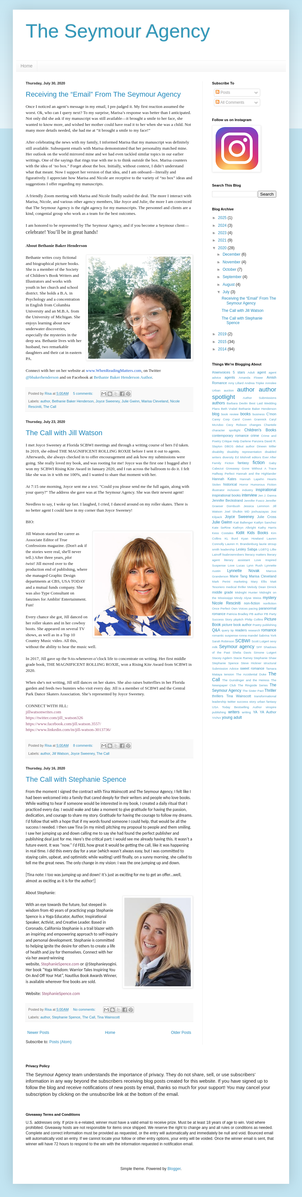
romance (268, 630)
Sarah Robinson (223, 641)
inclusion (233, 490)
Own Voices (239, 608)
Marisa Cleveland (154, 401)
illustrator (218, 490)
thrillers (217, 696)
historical (230, 484)
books (245, 414)
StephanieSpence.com (60, 964)
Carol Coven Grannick (249, 419)
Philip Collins (254, 619)
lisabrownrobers (233, 554)
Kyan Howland (252, 538)
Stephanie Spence (66, 1017)
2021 (223, 240)
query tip (228, 630)
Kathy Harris (267, 527)
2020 (223, 248)
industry (247, 490)
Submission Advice (225, 668)
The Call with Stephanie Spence (76, 779)
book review (230, 414)
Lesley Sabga (246, 549)
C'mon (271, 414)
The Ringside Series (253, 685)
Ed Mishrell (243, 457)
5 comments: (83, 393)
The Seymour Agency (118, 31)
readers (241, 630)
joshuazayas (260, 511)
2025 (223, 218)
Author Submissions (259, 398)
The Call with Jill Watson (64, 433)
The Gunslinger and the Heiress (245, 680)
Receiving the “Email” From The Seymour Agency (103, 94)
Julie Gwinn (130, 401)
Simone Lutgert (265, 652)
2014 (223, 349)
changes (255, 425)
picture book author (237, 625)
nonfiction (269, 603)
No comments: (85, 1009)
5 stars (239, 372)
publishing (269, 625)
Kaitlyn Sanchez (265, 522)
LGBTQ (264, 549)
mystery (269, 597)
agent (261, 372)
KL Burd (231, 538)
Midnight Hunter (246, 592)
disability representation (244, 451)
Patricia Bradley (237, 614)
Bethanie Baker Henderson (73, 401)
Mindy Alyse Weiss (247, 598)
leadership (228, 549)
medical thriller (236, 587)
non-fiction (252, 603)
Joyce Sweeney (108, 401)
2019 (223, 334)
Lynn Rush (254, 565)
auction (229, 390)
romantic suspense (225, 635)
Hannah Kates (224, 479)
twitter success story (241, 701)
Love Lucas (236, 565)
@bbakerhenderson (42, 377)
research (254, 630)
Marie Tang (238, 576)
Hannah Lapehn (252, 479)
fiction (259, 462)
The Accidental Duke (251, 674)
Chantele (270, 425)
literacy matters (255, 554)
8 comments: (83, 745)
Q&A (216, 630)
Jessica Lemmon (256, 506)
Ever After (269, 457)
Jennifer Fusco (254, 500)
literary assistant (237, 560)
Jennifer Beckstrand (227, 500)
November (232, 262)
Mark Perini (221, 581)
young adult (232, 717)
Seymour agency (236, 646)
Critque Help (230, 441)
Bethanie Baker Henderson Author (123, 377)
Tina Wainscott (108, 1017)
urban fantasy (266, 701)
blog (215, 414)
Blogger (174, 1168)
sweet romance (252, 668)
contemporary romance (230, 435)
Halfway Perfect (223, 473)
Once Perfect (221, 608)
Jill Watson (60, 753)
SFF (259, 647)
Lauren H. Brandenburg (241, 544)
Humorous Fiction (263, 484)
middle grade (222, 592)
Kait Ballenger (243, 522)
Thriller (270, 690)
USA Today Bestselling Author (237, 707)
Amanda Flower (251, 377)
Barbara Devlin (236, 403)
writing (246, 712)
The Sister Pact (252, 690)
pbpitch (239, 619)
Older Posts (181, 1032)
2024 (223, 225)
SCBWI (242, 640)
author (45, 401)
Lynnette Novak (243, 570)
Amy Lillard (236, 383)
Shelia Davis (242, 652)
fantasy (243, 463)
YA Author (268, 712)
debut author (245, 446)
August (229, 284)
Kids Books (257, 533)
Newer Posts (38, 1032)
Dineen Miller (266, 446)
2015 (223, 341)
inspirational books (226, 495)
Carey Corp (221, 419)
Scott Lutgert (260, 641)
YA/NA (216, 717)
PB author (256, 614)
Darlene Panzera (251, 441)
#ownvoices (221, 372)
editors (256, 457)
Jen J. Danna (267, 495)
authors (218, 403)
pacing (253, 608)
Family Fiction (223, 463)
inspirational (266, 490)
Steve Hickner (251, 663)
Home (26, 65)
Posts (223, 92)
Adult (251, 372)
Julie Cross (266, 517)
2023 (223, 233)
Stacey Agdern (222, 658)
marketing (240, 581)
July (227, 292)
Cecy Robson (236, 425)
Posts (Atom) (60, 1042)
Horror (243, 484)
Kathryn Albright (244, 527)
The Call (49, 407)
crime (255, 435)
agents (230, 377)
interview (249, 495)
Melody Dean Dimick (261, 587)
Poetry (257, 625)
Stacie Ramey (243, 658)
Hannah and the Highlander (256, 473)
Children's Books (260, 430)
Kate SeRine (221, 527)
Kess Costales (223, 533)
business (259, 414)
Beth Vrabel (229, 408)
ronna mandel (248, 635)
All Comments (230, 102)
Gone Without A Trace (259, 468)
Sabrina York (267, 635)
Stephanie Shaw (265, 658)
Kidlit (240, 533)
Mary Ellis (259, 581)
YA (255, 712)
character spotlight (226, 430)
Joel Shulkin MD (237, 511)
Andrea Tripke (254, 383)
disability (218, 451)
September (233, 277)
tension (229, 674)
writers (233, 712)
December (232, 254)
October (230, 269)
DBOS (229, 446)
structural (270, 663)
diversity (228, 457)
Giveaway (232, 468)
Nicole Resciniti (226, 603)
